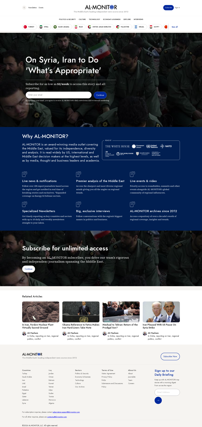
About (130, 373)
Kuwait (51, 383)
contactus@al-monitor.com (57, 417)
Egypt (24, 393)
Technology (94, 19)
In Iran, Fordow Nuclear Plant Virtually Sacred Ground (37, 326)
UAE (23, 383)
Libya (50, 390)
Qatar (24, 396)
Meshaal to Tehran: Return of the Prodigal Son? (120, 326)
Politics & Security (67, 19)
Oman (51, 377)
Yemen (51, 386)
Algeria (51, 403)
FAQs (104, 380)
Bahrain (51, 380)
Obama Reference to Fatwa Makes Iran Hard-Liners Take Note (80, 326)
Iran (23, 380)
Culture (82, 19)
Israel (24, 386)
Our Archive (79, 386)
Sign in (177, 7)
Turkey (24, 373)
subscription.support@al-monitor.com (66, 412)
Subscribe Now (170, 356)
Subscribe (168, 7)
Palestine (25, 390)
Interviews (138, 19)
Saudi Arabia (27, 377)
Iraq (50, 370)
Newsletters (32, 7)
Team (130, 380)
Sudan (51, 393)
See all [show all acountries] (175, 27)
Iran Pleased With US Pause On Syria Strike (159, 326)
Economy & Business (111, 19)
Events (41, 7)
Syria (24, 403)
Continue (28, 269)
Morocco (52, 400)
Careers (131, 383)
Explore (127, 19)
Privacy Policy (107, 377)
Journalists (131, 377)
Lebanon (25, 400)
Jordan (51, 373)
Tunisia (51, 396)
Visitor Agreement (108, 373)
